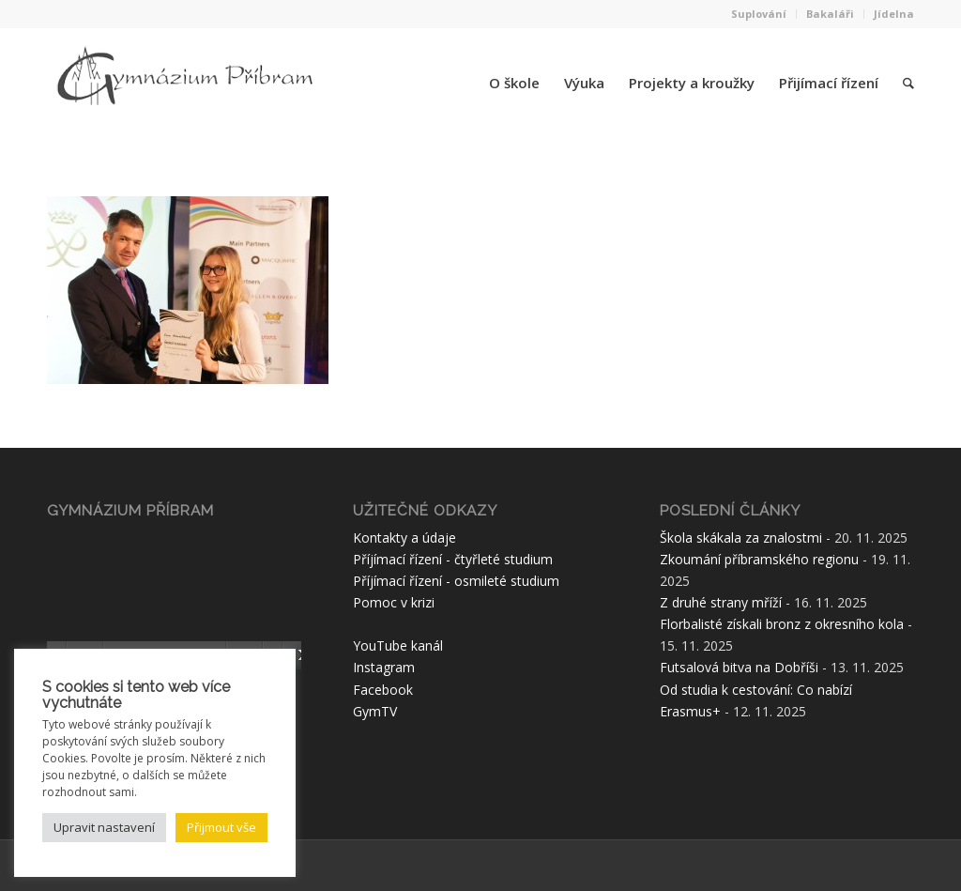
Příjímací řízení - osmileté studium (456, 581)
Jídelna (894, 14)
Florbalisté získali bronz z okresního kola (782, 624)
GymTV (375, 711)
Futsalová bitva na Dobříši (739, 667)
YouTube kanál (398, 645)
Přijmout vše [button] (221, 827)
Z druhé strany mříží (721, 602)
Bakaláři (830, 14)
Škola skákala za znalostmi (741, 537)
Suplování (758, 14)
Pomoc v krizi (394, 602)
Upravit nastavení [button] (104, 827)
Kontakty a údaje (404, 537)
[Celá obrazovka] (297, 655)
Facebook (383, 690)
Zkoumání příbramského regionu (759, 559)
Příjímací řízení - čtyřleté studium (453, 559)
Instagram (384, 667)
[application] (174, 598)
